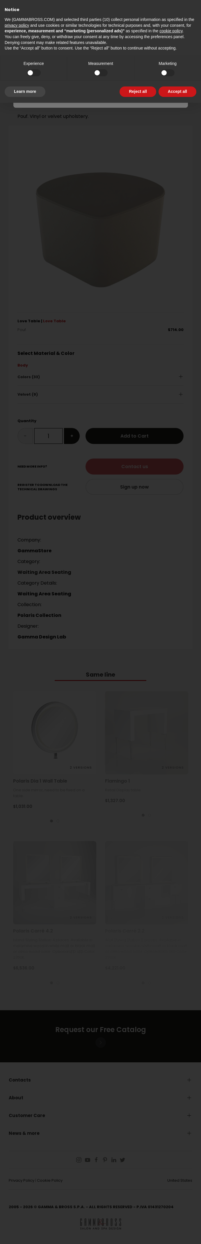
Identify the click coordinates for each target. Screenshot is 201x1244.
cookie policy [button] (170, 31)
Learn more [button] (25, 91)
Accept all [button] (177, 91)
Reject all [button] (138, 91)
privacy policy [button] (17, 25)
